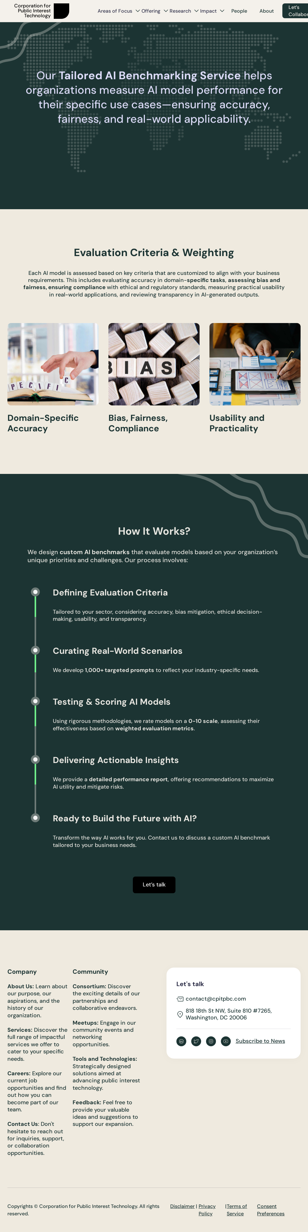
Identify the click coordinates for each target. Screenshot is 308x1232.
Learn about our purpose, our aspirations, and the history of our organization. (37, 1001)
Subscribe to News (260, 1041)
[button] (119, 10)
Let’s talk (154, 884)
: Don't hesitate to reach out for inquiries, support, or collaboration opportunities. (35, 1139)
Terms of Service (237, 1210)
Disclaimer (182, 1206)
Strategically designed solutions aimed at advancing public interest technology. (106, 1074)
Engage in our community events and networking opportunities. (104, 1033)
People (239, 11)
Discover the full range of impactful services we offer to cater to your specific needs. (37, 1045)
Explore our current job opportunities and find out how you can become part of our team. (36, 1091)
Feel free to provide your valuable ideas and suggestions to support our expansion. (105, 1113)
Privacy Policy (207, 1210)
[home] (52, 11)
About (266, 11)
